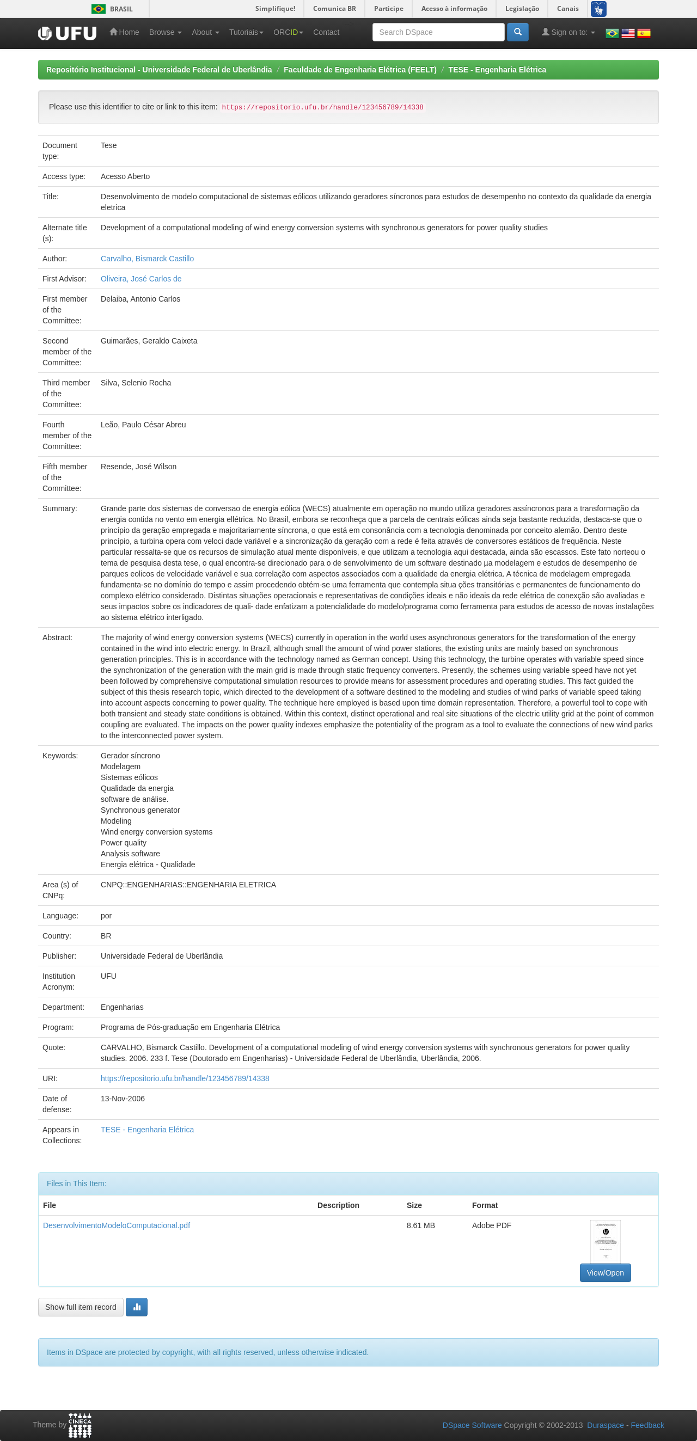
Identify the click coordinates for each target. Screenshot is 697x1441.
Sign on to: (569, 31)
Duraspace (605, 1425)
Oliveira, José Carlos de (141, 278)
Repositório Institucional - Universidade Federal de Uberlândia (159, 69)
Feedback (647, 1425)
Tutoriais (246, 32)
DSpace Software (472, 1425)
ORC (288, 32)
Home (124, 31)
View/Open (605, 1272)
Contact (326, 32)
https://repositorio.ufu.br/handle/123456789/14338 (185, 1078)
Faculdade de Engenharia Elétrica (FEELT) (360, 69)
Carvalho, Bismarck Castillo (147, 258)
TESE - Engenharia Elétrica (498, 69)
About (205, 32)
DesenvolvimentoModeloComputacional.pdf (116, 1225)
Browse (165, 32)
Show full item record (81, 1307)
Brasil (110, 9)
